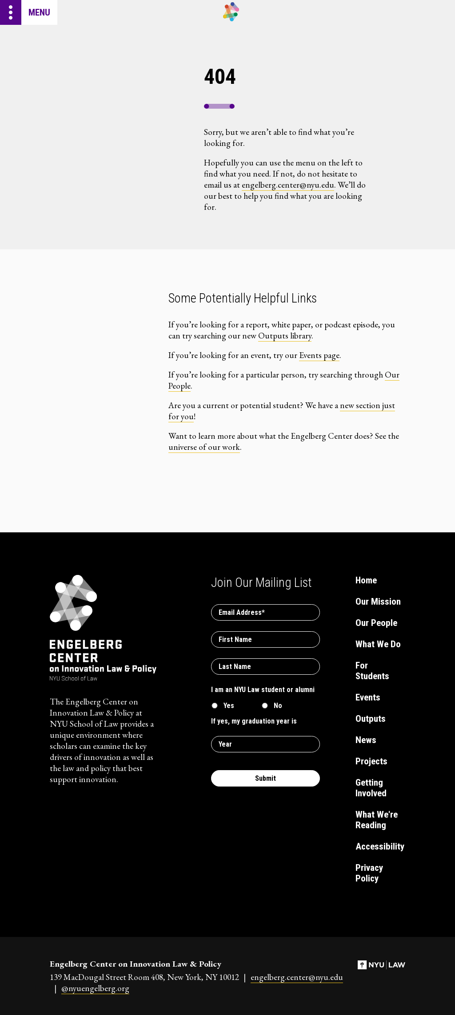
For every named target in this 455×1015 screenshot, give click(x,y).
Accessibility (379, 846)
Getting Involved (371, 788)
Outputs (370, 718)
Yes (229, 705)
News (365, 740)
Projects (371, 761)
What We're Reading (376, 819)
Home (366, 580)
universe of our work (204, 446)
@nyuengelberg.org (95, 988)
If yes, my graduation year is (254, 721)
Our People (376, 623)
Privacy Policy (369, 873)
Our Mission (378, 601)
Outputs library (284, 335)
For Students (372, 670)
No (278, 705)
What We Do (378, 644)
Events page (319, 355)
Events (367, 697)
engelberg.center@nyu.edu (288, 184)
